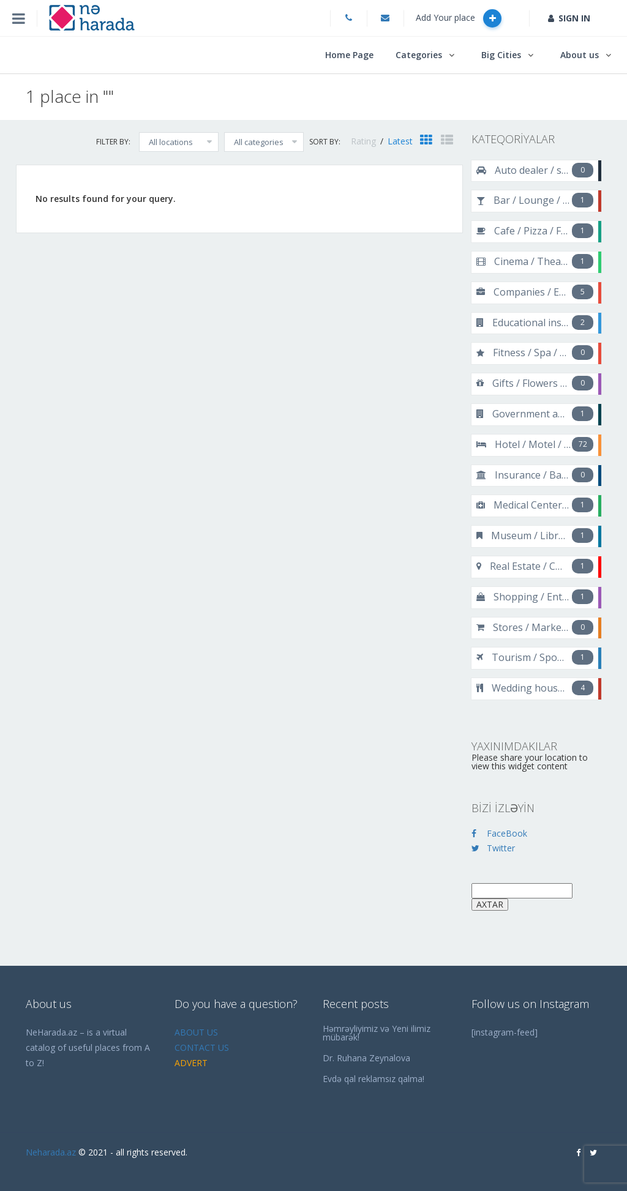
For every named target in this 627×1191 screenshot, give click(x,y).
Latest (400, 141)
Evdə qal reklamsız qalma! (373, 1079)
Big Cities (501, 55)
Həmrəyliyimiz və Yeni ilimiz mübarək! (376, 1033)
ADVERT (191, 1063)
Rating (364, 141)
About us (579, 55)
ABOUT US (196, 1032)
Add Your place (458, 18)
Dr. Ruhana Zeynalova (366, 1058)
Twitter (493, 848)
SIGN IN (569, 18)
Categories (419, 55)
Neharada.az (51, 1152)
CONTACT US (202, 1047)
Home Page (349, 55)
